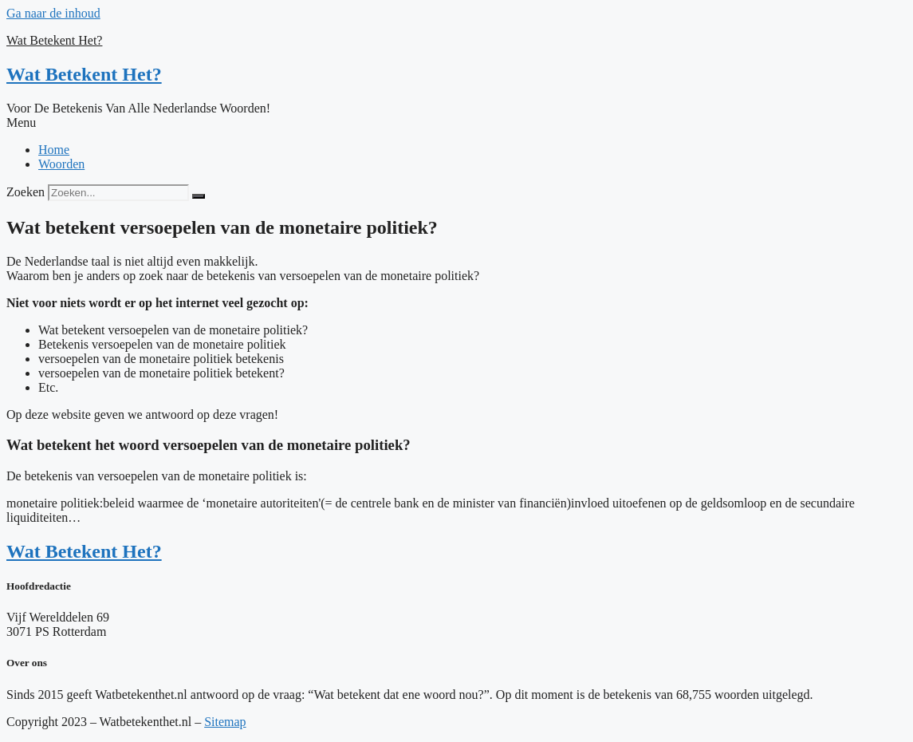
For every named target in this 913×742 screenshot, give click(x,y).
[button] (456, 123)
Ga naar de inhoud (53, 13)
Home (53, 149)
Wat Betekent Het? (54, 40)
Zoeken (25, 192)
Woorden (61, 164)
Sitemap (225, 721)
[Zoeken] (198, 196)
